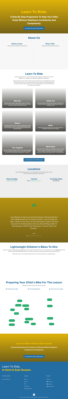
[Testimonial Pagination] (28, 235)
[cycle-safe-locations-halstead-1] (34, 183)
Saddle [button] (19, 300)
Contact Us (9, 180)
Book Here (15, 180)
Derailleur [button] (12, 324)
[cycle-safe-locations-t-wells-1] (56, 183)
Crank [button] (26, 322)
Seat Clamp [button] (25, 305)
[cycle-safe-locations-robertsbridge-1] (12, 183)
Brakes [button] (49, 299)
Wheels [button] (51, 324)
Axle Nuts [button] (50, 318)
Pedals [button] (33, 323)
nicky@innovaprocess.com (35, 180)
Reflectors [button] (18, 305)
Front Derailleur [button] (29, 319)
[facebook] (34, 395)
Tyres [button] (12, 309)
